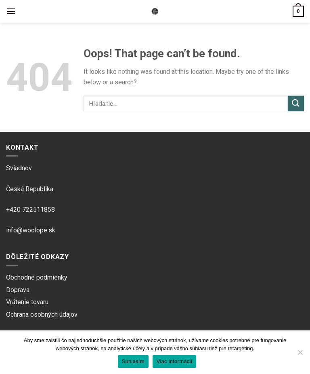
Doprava (17, 290)
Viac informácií (175, 361)
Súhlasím (133, 361)
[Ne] (300, 354)
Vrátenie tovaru (27, 302)
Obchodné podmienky (36, 277)
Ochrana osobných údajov (42, 314)
